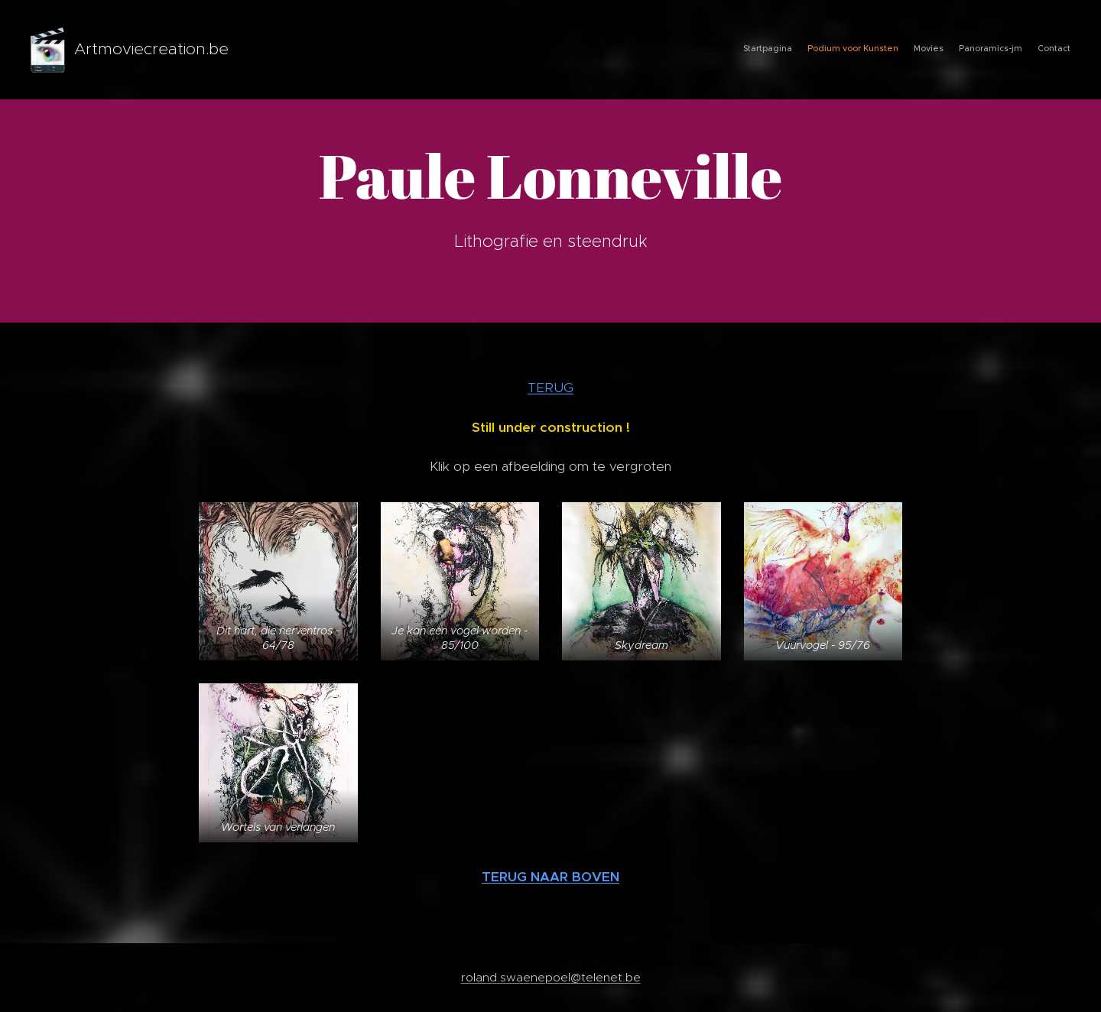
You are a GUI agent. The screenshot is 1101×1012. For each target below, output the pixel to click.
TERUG (550, 387)
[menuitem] (1011, 50)
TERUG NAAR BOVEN (550, 876)
